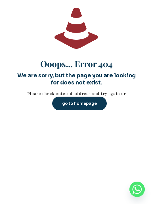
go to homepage (79, 103)
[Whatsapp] (137, 189)
